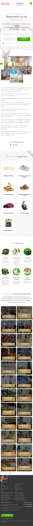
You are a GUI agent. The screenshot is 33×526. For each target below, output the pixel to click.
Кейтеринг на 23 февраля (20, 495)
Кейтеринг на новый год (19, 498)
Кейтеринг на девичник (19, 496)
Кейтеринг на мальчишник (6, 498)
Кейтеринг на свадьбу (19, 494)
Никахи (2, 491)
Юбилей (2, 485)
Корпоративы (17, 485)
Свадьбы (2, 483)
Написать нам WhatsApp (7, 515)
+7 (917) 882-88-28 (19, 4)
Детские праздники (18, 488)
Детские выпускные (4, 488)
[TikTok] (16, 145)
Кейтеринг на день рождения (20, 499)
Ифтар (16, 491)
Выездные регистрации (19, 483)
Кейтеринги (17, 486)
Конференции (3, 489)
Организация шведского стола (6, 495)
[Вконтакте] (10, 145)
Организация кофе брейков (6, 494)
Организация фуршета (19, 492)
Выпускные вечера (4, 486)
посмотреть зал (5, 505)
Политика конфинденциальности (7, 518)
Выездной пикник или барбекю (7, 492)
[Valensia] (5, 3)
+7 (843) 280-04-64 (20, 3)
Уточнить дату (23, 39)
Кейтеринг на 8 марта (5, 496)
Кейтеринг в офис (4, 499)
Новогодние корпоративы (20, 489)
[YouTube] (13, 145)
